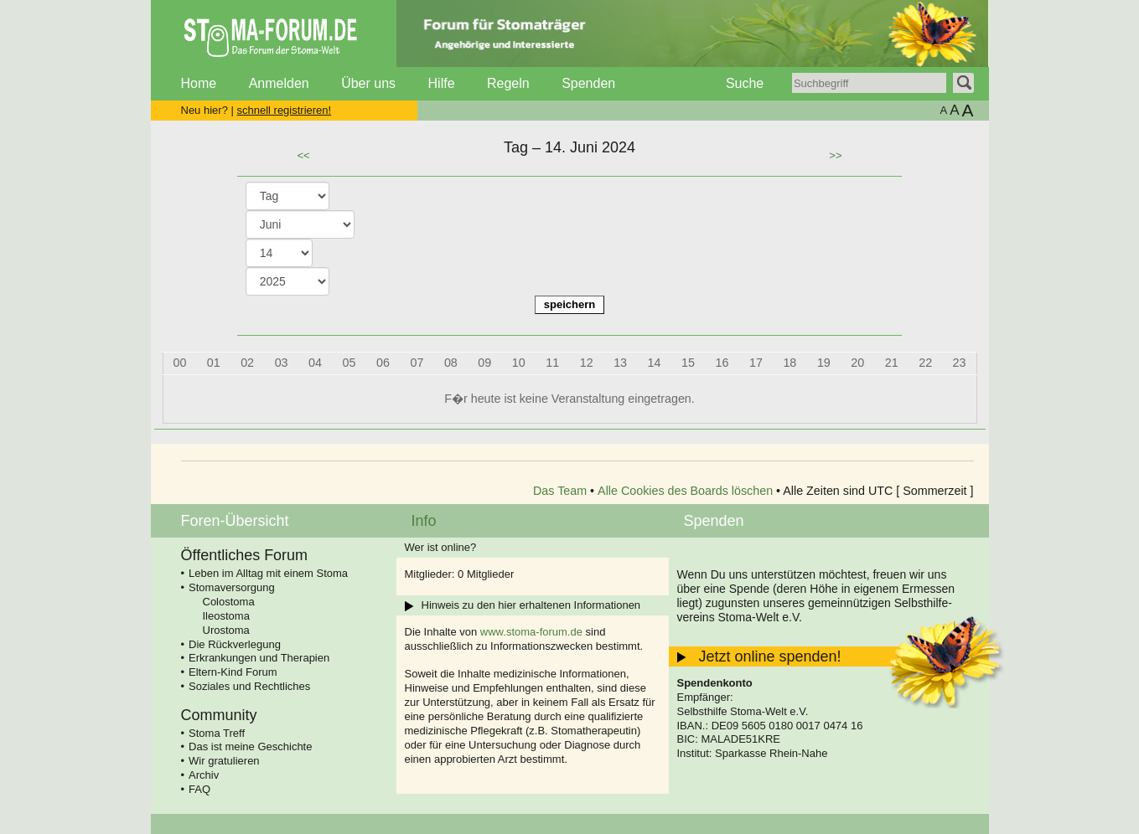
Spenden (588, 83)
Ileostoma (226, 616)
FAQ (199, 789)
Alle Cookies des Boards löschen (685, 490)
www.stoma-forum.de (531, 632)
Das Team (560, 490)
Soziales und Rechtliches (249, 686)
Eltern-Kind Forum (233, 672)
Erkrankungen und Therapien (259, 657)
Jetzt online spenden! (770, 656)
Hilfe (441, 83)
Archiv (204, 775)
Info (424, 520)
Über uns (368, 83)
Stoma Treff (217, 733)
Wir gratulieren (224, 760)
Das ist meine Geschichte (250, 746)
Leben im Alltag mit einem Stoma (268, 573)
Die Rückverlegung (235, 644)
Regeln (508, 83)
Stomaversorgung (232, 587)
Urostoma (226, 630)
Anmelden (279, 83)
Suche (745, 83)
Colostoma (229, 601)
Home (199, 83)
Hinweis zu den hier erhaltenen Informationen (531, 605)
